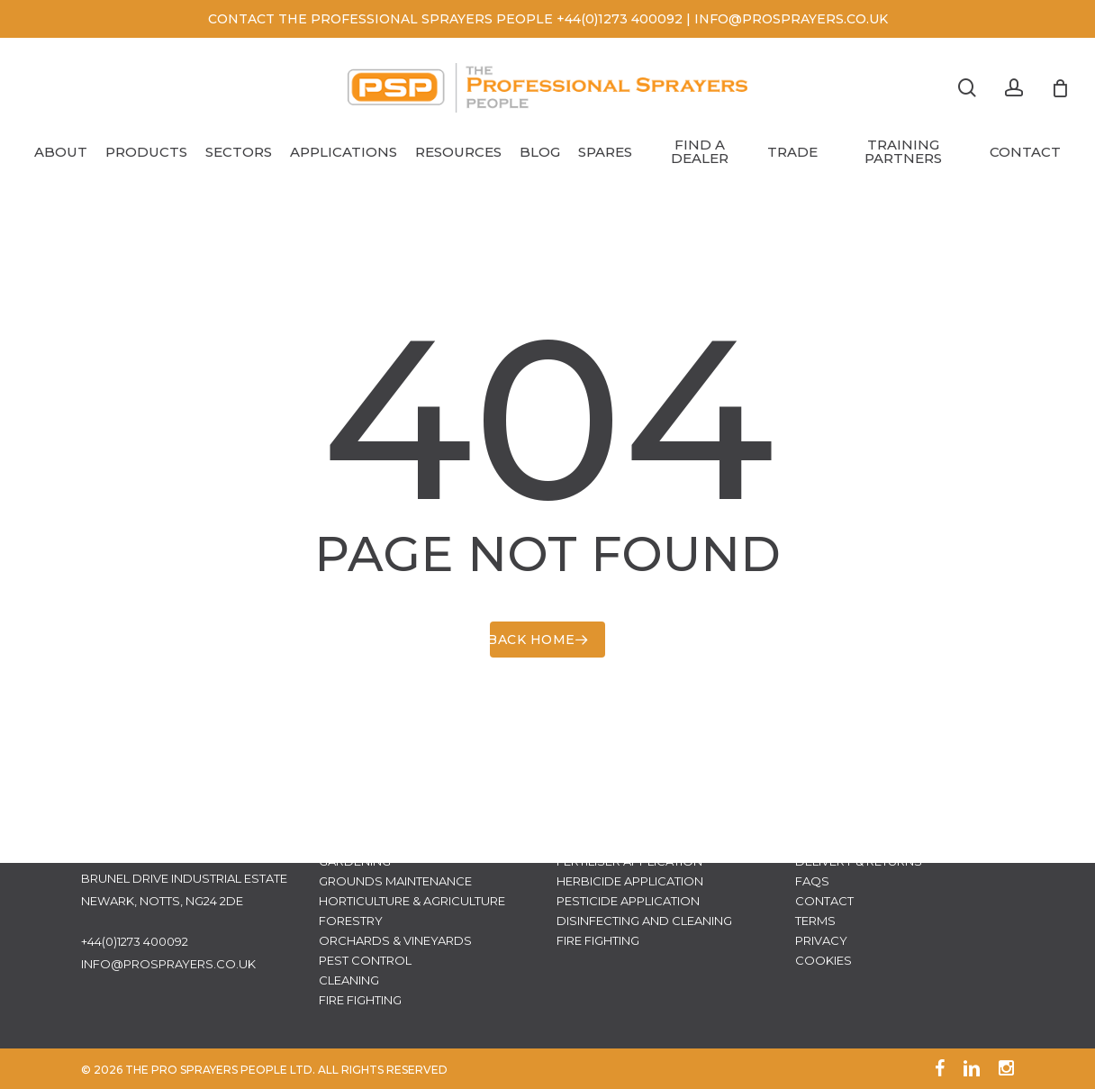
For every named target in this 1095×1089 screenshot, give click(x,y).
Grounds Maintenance (395, 881)
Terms (815, 920)
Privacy (821, 940)
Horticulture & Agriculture (412, 901)
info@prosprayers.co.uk (168, 964)
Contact (824, 901)
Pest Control (365, 960)
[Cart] (1060, 88)
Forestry (351, 920)
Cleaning (349, 980)
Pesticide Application (628, 901)
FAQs (812, 881)
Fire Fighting (360, 1000)
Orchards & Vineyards (395, 940)
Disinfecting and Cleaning (644, 920)
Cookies (823, 960)
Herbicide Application (630, 881)
